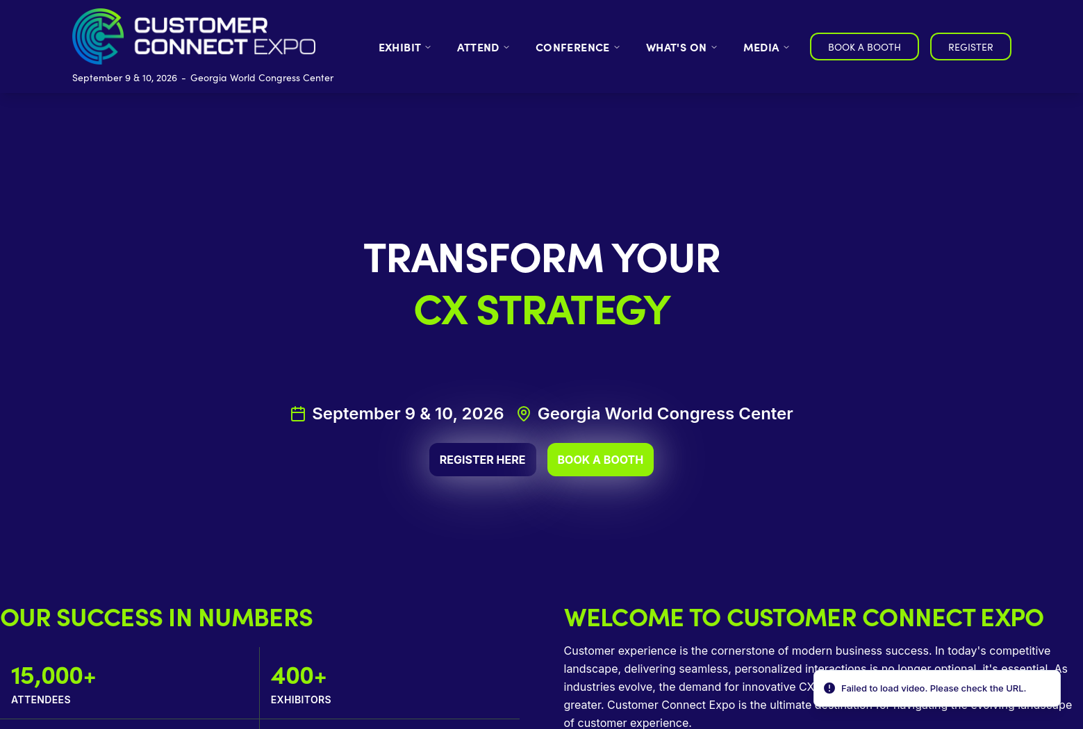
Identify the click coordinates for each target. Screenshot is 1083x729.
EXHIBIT (406, 46)
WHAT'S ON (682, 46)
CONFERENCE (578, 46)
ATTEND (483, 46)
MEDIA (767, 46)
